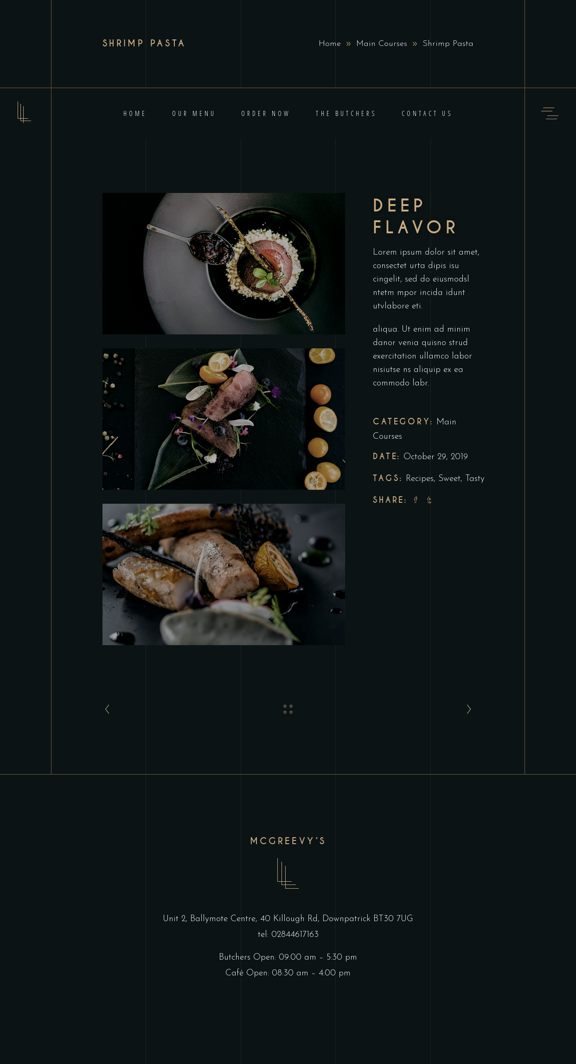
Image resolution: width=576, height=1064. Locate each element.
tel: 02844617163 (288, 934)
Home (330, 43)
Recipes (420, 478)
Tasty (475, 478)
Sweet (449, 478)
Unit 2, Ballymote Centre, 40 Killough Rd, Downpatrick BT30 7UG (288, 919)
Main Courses (381, 43)
